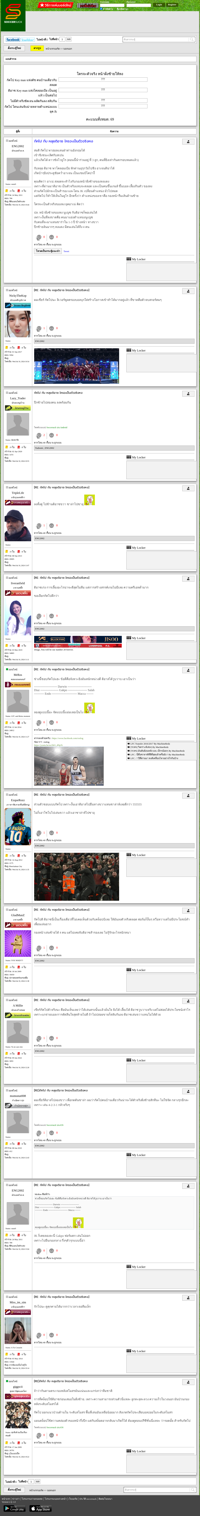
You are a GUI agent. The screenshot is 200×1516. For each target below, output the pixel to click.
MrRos (18, 675)
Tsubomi (39, 448)
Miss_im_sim (18, 1302)
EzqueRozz (18, 800)
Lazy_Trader (17, 398)
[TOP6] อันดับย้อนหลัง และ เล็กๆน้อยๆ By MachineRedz (157, 750)
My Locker (135, 259)
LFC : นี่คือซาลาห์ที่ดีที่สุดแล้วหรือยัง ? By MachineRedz (157, 754)
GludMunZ (18, 915)
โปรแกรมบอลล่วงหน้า (56, 1499)
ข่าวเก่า (16, 1499)
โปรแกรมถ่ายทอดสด (32, 1499)
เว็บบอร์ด (72, 1499)
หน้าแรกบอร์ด (53, 48)
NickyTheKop (17, 295)
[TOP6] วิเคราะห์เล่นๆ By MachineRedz (149, 747)
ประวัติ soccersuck (87, 1499)
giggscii (18, 1386)
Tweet (66, 251)
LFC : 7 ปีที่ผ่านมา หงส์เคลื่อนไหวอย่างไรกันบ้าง (154, 758)
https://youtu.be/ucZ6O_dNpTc (48, 745)
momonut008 (18, 1096)
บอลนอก (67, 48)
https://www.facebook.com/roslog (67, 738)
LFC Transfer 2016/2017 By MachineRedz (150, 743)
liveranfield (18, 583)
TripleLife (18, 493)
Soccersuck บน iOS (55, 1125)
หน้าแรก (6, 1499)
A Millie (18, 1005)
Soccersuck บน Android (57, 427)
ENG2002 (18, 146)
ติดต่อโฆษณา (105, 1499)
